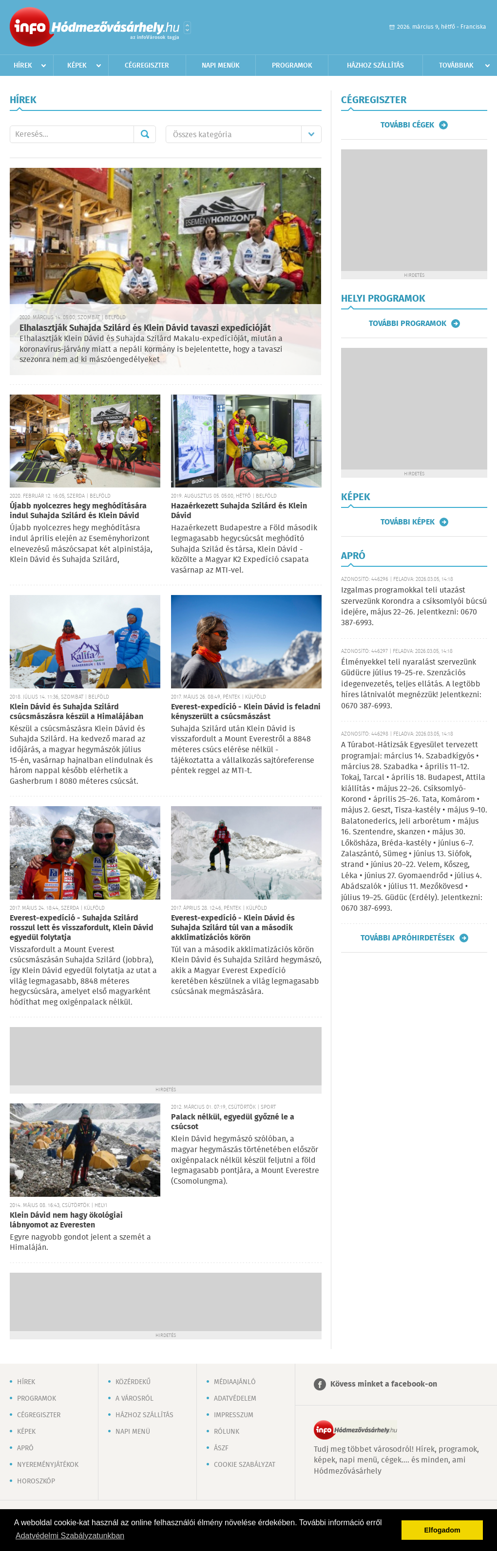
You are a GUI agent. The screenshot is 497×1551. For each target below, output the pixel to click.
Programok (292, 65)
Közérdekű (133, 1382)
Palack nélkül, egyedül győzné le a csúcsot (232, 1122)
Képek (77, 65)
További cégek (407, 125)
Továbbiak (456, 65)
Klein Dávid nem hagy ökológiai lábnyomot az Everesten (66, 1220)
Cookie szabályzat (244, 1465)
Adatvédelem (235, 1398)
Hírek (23, 65)
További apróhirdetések (408, 938)
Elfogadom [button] (442, 1530)
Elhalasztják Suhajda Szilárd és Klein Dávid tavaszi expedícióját (145, 328)
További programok (407, 323)
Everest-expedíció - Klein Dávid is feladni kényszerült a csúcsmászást (246, 712)
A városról (134, 1398)
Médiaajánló (235, 1382)
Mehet (145, 134)
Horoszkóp (36, 1481)
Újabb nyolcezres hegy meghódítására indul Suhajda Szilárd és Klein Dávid (78, 511)
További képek (408, 522)
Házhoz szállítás (375, 65)
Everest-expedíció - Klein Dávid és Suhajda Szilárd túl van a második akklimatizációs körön (233, 928)
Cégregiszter (147, 65)
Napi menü (132, 1431)
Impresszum (233, 1415)
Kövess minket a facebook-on (383, 1384)
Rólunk (226, 1431)
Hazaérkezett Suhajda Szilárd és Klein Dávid (239, 511)
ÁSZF (221, 1448)
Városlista (187, 27)
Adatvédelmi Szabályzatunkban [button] (70, 1536)
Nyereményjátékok (47, 1465)
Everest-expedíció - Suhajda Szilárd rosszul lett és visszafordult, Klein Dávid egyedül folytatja (81, 928)
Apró (25, 1448)
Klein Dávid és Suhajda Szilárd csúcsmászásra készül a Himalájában (76, 712)
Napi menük (221, 65)
